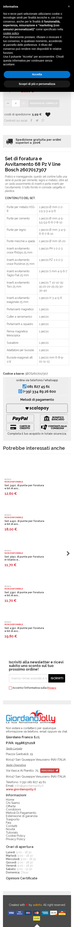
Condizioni (13, 809)
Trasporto (13, 819)
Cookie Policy (15, 836)
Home (10, 799)
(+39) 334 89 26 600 (39, 392)
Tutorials (12, 832)
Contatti (11, 826)
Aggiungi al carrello (43, 103)
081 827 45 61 (38, 386)
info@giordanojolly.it (29, 786)
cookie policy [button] (11, 33)
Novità (10, 829)
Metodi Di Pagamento (21, 813)
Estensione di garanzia (21, 816)
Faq (8, 822)
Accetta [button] (37, 74)
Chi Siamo (13, 803)
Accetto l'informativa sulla (32, 687)
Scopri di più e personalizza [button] (37, 83)
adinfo (37, 904)
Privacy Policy (15, 839)
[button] (69, 6)
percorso (49, 770)
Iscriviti (57, 678)
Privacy (51, 687)
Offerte (11, 806)
